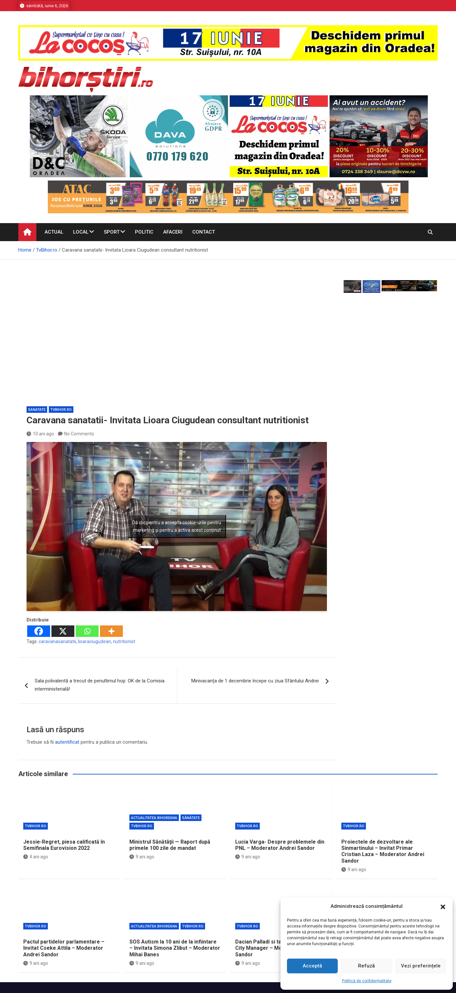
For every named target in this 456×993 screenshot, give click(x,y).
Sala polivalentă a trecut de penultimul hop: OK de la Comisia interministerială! (99, 685)
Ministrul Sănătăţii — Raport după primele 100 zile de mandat (169, 845)
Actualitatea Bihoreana (154, 818)
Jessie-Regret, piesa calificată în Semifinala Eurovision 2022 (64, 845)
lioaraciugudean (94, 641)
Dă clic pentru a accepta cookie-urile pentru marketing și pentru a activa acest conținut (176, 526)
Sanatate (37, 410)
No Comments (79, 433)
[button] (443, 906)
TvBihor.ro (61, 410)
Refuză (366, 966)
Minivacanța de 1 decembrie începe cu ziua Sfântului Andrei (255, 681)
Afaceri (172, 232)
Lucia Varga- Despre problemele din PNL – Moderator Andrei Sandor (279, 845)
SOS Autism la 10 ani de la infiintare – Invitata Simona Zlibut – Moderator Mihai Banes (174, 948)
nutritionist (124, 641)
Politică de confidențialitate (366, 981)
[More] (111, 631)
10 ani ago (40, 433)
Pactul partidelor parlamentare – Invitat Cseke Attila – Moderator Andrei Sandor (63, 948)
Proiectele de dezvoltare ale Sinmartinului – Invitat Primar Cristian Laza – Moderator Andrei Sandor (382, 851)
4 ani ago (35, 856)
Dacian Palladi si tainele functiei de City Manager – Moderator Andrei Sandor (278, 948)
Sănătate (191, 818)
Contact (203, 232)
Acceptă (312, 966)
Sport (112, 232)
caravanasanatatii (57, 641)
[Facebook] (38, 631)
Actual (54, 232)
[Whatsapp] (87, 631)
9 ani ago (141, 856)
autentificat (67, 742)
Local (80, 232)
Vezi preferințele (421, 966)
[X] (62, 631)
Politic (144, 232)
